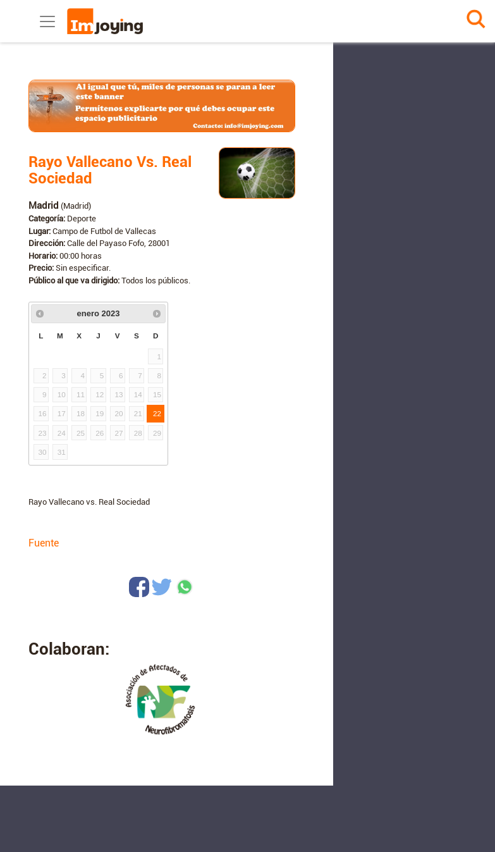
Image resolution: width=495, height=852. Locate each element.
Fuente (43, 543)
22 (157, 413)
